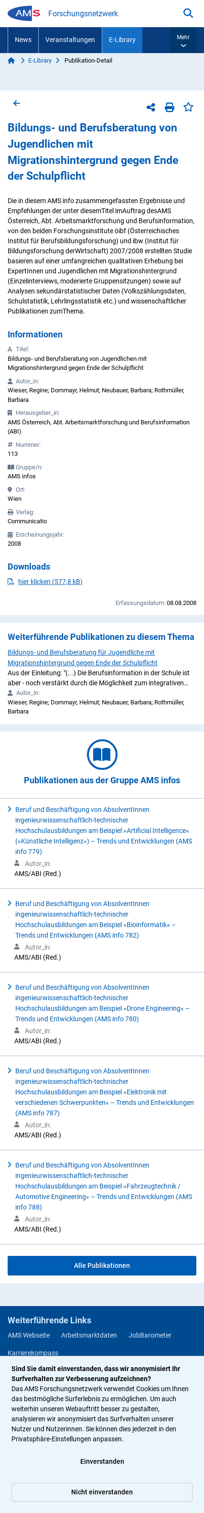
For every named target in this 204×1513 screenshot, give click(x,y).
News (23, 39)
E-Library (122, 39)
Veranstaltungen (70, 39)
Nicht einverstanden (102, 1492)
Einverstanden (102, 1461)
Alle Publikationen (102, 1265)
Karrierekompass (33, 1353)
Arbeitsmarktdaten (89, 1335)
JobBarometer (150, 1335)
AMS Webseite (29, 1335)
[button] (183, 40)
